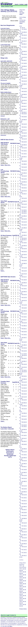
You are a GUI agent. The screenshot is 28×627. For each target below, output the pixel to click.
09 (24, 32)
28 (20, 39)
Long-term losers (5, 28)
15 (26, 57)
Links (11, 6)
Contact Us (13, 615)
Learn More (4, 428)
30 (21, 33)
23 (20, 67)
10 (24, 35)
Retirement (3, 135)
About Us (3, 615)
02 (22, 66)
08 (24, 84)
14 (24, 29)
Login (25, 4)
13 (24, 63)
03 (22, 41)
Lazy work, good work (6, 61)
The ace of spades (5, 83)
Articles (7, 6)
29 (21, 58)
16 (26, 32)
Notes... (3, 270)
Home (2, 6)
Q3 (20, 570)
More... (11, 626)
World (5, 89)
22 (20, 33)
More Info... (8, 165)
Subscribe (10, 428)
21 (26, 29)
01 (22, 32)
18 (26, 88)
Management (4, 80)
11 (24, 27)
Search (16, 4)
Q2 (25, 568)
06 (22, 91)
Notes (2, 165)
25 (20, 36)
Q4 (22, 570)
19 (26, 35)
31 (21, 42)
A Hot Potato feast (5, 44)
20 (26, 63)
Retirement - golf (5, 118)
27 (20, 30)
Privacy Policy (23, 608)
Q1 (23, 565)
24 (20, 42)
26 (20, 55)
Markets (2, 115)
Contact (21, 4)
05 (22, 35)
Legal (7, 615)
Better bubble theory (6, 92)
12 (24, 54)
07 (22, 29)
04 (22, 27)
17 (26, 41)
